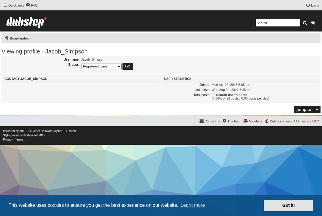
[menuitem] (31, 5)
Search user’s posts (231, 95)
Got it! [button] (288, 205)
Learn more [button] (192, 205)
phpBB (24, 131)
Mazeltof (32, 135)
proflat (14, 135)
